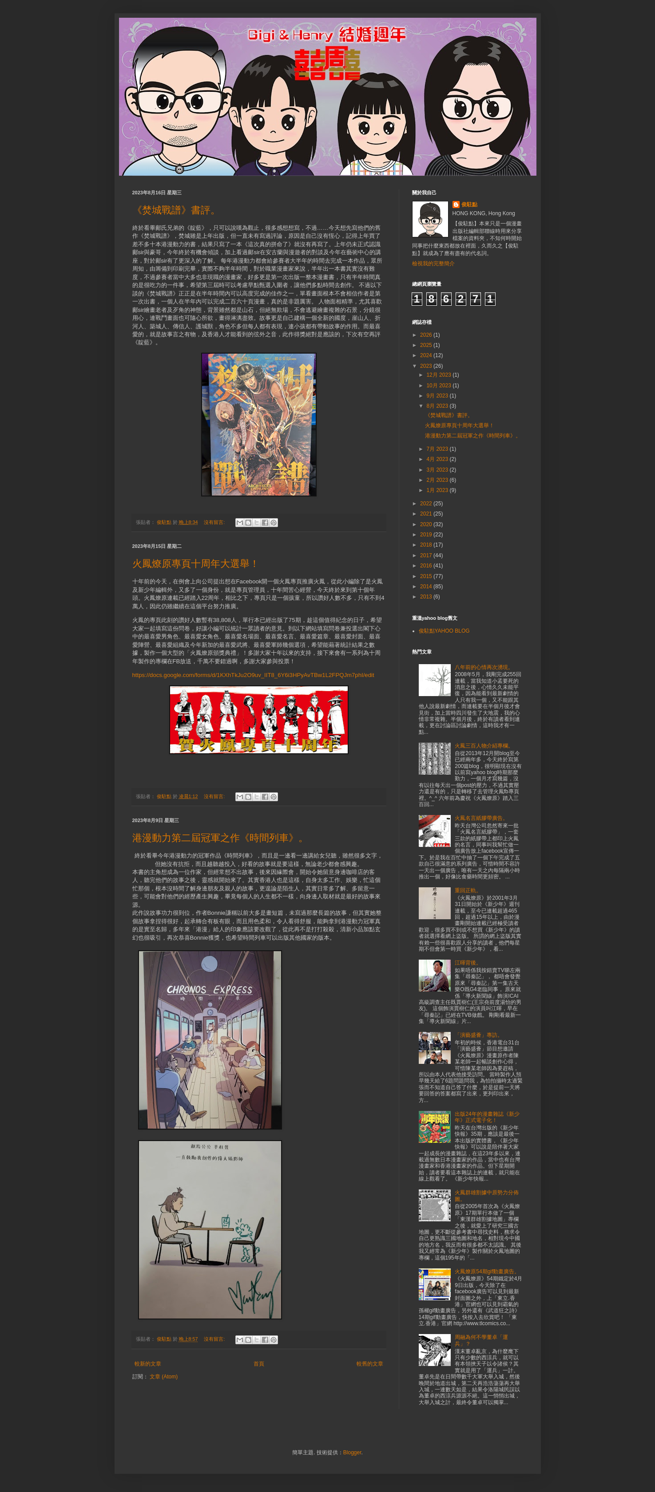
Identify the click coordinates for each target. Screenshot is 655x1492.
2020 (426, 524)
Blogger (352, 1452)
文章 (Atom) (164, 1377)
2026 (426, 335)
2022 (426, 503)
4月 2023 (437, 459)
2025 (426, 345)
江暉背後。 (468, 963)
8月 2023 (437, 406)
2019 (426, 534)
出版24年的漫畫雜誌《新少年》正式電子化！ (487, 1117)
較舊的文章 (370, 1364)
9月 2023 (437, 396)
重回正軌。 (468, 890)
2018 (426, 545)
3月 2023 (437, 470)
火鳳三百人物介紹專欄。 (484, 746)
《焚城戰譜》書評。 (176, 210)
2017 (426, 555)
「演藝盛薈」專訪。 (479, 1035)
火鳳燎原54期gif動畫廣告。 (487, 1271)
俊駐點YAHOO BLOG (444, 631)
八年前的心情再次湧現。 (484, 667)
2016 (426, 566)
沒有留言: (215, 522)
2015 (426, 576)
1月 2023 (437, 490)
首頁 (259, 1364)
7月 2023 (437, 449)
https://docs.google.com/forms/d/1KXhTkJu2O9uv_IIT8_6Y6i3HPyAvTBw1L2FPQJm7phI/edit (253, 675)
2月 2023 (437, 480)
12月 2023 (439, 375)
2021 (426, 514)
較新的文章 (148, 1364)
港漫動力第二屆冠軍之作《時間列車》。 (220, 837)
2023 (426, 366)
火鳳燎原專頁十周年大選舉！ (195, 563)
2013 (426, 597)
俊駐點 (469, 204)
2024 (426, 355)
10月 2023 (439, 385)
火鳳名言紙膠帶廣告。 (481, 818)
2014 (426, 586)
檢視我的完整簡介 (433, 263)
